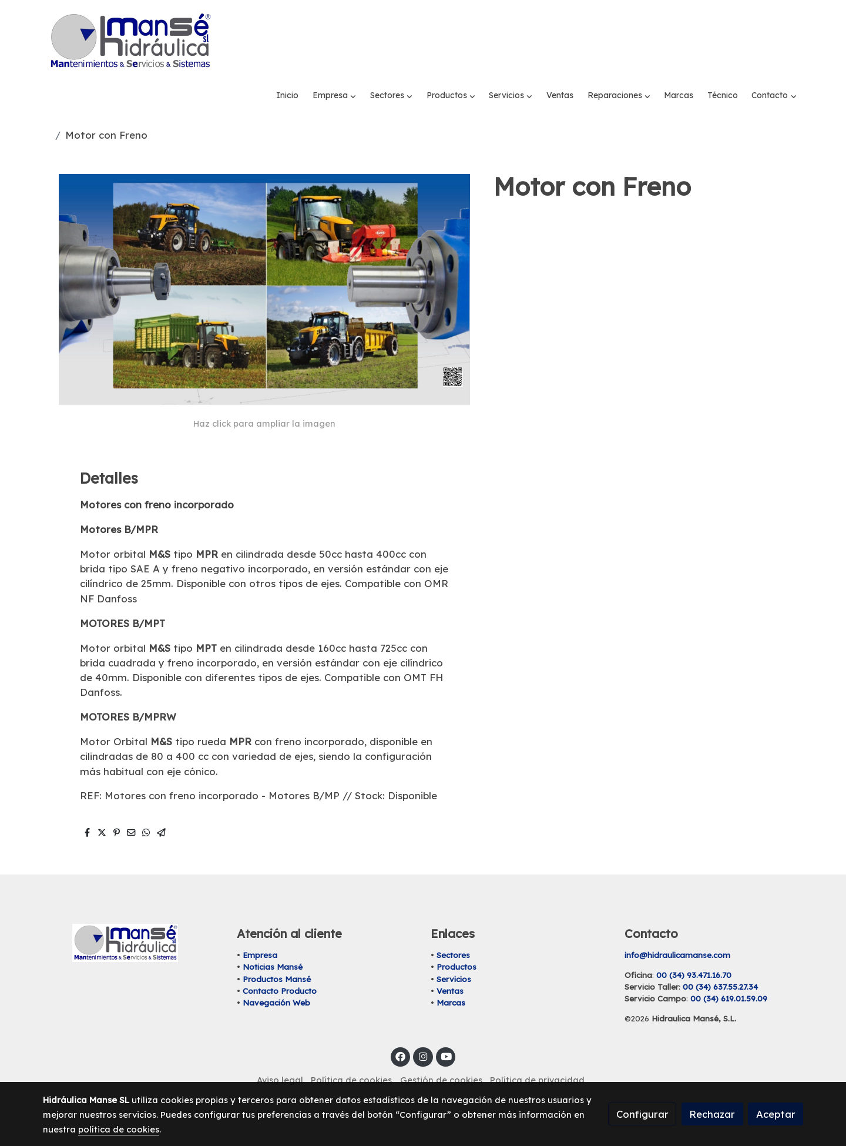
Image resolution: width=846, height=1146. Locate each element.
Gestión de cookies (441, 1054)
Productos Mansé (277, 953)
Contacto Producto (280, 965)
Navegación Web (276, 977)
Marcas (451, 977)
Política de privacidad (537, 1054)
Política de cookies (351, 1054)
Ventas (450, 965)
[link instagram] (423, 1031)
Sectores (453, 929)
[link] (130, 41)
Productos (456, 941)
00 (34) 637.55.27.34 (720, 961)
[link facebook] (401, 1031)
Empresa (260, 929)
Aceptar (775, 1114)
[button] (334, 41)
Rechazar (712, 1114)
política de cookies (118, 1129)
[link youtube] (446, 1031)
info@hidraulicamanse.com (677, 929)
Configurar (642, 1114)
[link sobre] (132, 918)
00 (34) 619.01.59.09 (728, 973)
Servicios (454, 953)
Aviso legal (280, 1054)
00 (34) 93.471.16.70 (693, 949)
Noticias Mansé (273, 941)
